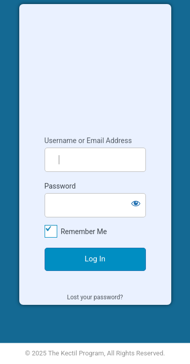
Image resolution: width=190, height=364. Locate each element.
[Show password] (136, 203)
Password (60, 186)
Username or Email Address (88, 140)
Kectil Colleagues (95, 65)
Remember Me (84, 232)
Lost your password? (95, 297)
